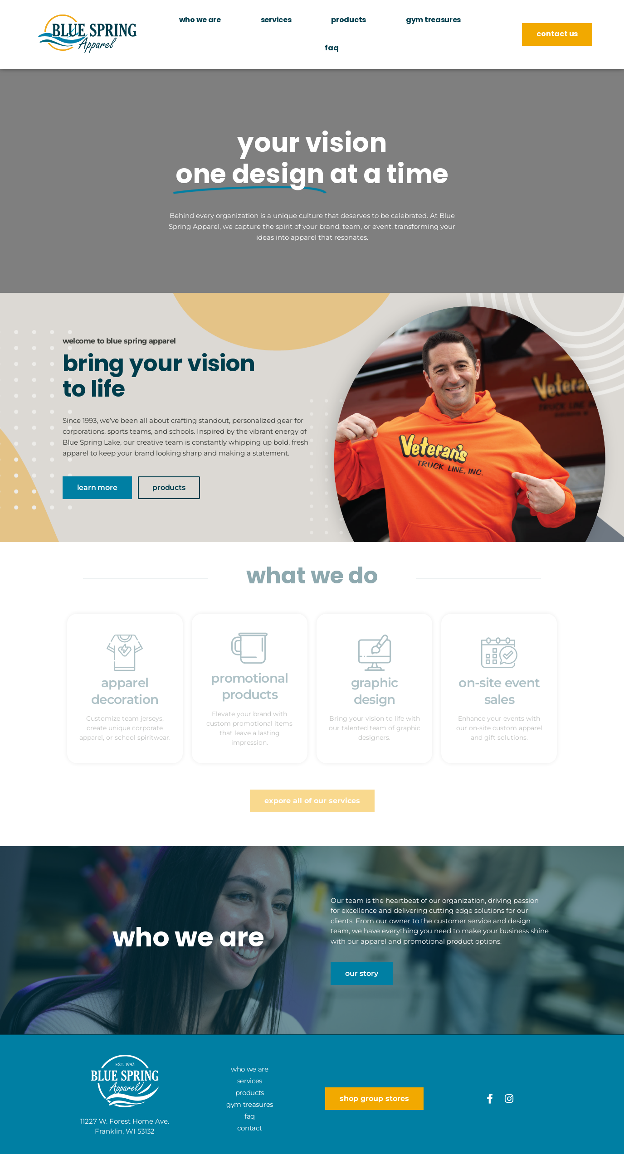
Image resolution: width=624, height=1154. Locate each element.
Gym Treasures (433, 20)
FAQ (331, 48)
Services (276, 20)
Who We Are (200, 20)
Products (348, 20)
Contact (249, 1128)
